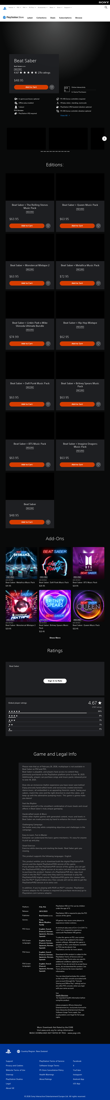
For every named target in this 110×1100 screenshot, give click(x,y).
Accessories (42, 7)
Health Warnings (62, 993)
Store (59, 7)
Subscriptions (65, 15)
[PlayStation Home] (4, 7)
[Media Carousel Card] (26, 136)
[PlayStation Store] (14, 15)
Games (10, 7)
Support (67, 7)
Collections (41, 15)
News (51, 7)
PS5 (18, 7)
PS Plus (31, 7)
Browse (78, 15)
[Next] (104, 136)
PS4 (24, 7)
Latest (30, 15)
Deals (52, 15)
